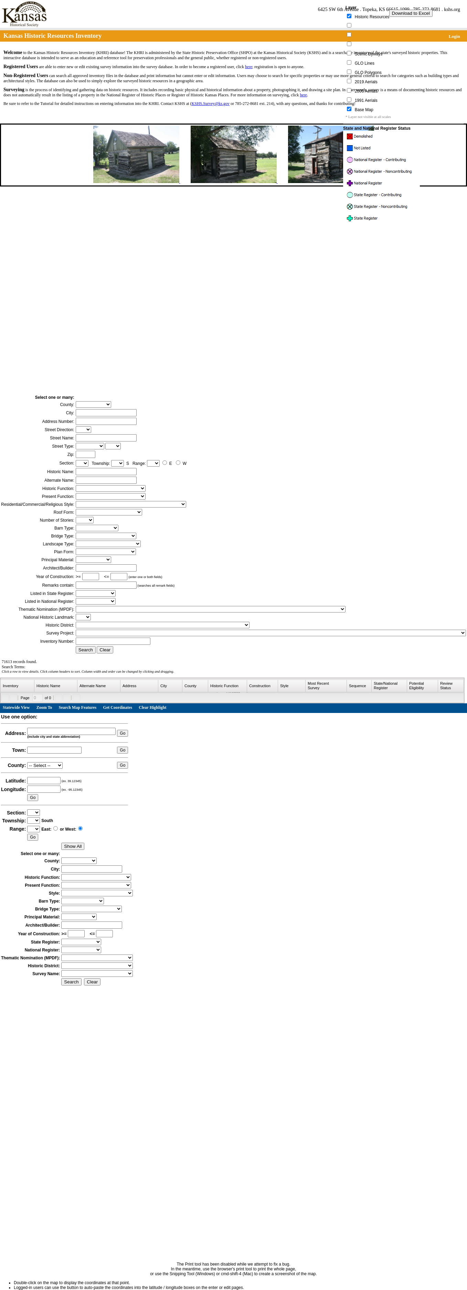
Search (85, 649)
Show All (73, 846)
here (248, 66)
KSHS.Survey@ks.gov (211, 103)
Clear (104, 649)
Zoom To (44, 707)
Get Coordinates (117, 707)
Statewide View (16, 707)
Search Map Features (78, 707)
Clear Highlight (152, 707)
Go (122, 733)
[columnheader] (17, 686)
